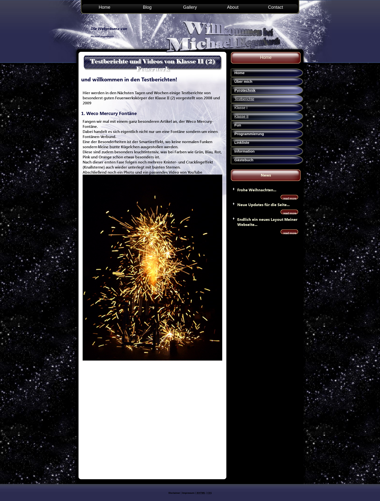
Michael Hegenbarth (102, 36)
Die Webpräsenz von (109, 28)
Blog (147, 7)
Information (244, 151)
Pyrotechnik (244, 90)
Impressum (188, 492)
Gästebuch (243, 160)
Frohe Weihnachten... (256, 189)
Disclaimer (174, 492)
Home (104, 7)
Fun (237, 125)
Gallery (190, 7)
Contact (275, 7)
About (232, 7)
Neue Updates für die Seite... (263, 204)
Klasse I (240, 108)
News (266, 174)
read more (289, 198)
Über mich (243, 81)
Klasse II (241, 116)
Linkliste (241, 142)
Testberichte (244, 99)
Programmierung (249, 134)
